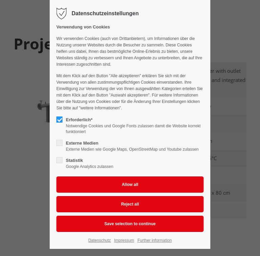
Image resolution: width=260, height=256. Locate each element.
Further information (154, 240)
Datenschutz (99, 240)
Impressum (124, 240)
